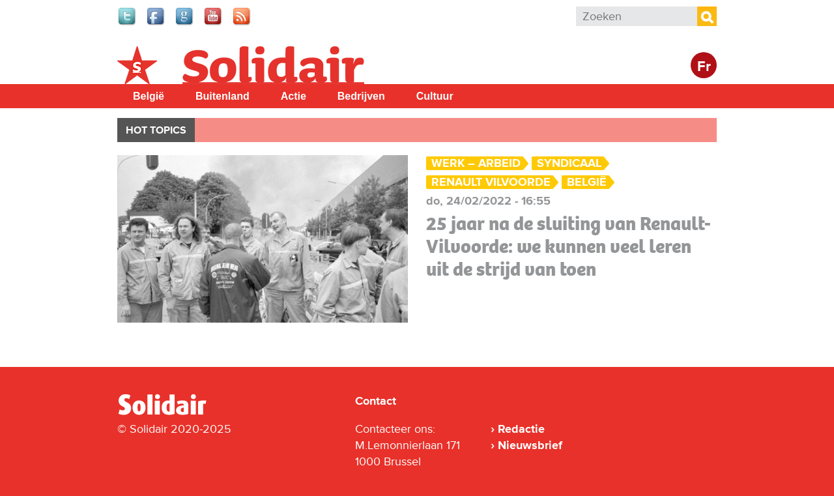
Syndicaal (569, 163)
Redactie (521, 429)
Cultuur (434, 96)
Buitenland (222, 96)
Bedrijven (361, 96)
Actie (293, 96)
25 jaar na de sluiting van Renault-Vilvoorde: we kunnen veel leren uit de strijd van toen (568, 246)
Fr (704, 67)
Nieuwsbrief (530, 445)
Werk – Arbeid (476, 163)
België (148, 96)
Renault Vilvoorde (491, 182)
